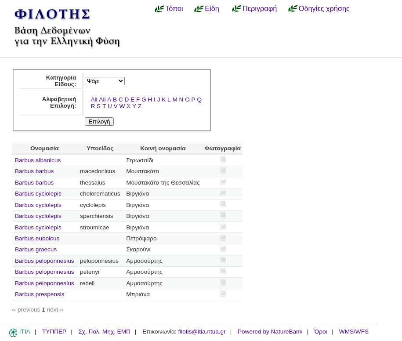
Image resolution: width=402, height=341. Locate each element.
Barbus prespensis (40, 294)
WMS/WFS (354, 331)
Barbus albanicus (38, 160)
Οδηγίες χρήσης (324, 8)
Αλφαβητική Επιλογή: (59, 102)
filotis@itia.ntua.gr (201, 331)
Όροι (321, 331)
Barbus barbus (34, 171)
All (94, 99)
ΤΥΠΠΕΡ (54, 331)
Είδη (212, 8)
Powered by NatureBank (270, 331)
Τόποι (174, 8)
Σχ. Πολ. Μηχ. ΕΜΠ (104, 331)
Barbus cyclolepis (38, 193)
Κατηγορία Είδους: (61, 80)
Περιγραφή (260, 8)
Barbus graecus (36, 249)
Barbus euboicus (37, 238)
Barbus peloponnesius (44, 261)
